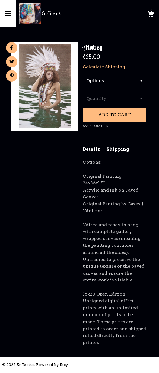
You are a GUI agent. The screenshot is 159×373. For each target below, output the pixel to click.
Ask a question (96, 126)
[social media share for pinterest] (11, 76)
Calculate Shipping (104, 66)
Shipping (117, 149)
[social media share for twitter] (11, 62)
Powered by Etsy (52, 364)
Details (91, 149)
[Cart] (151, 15)
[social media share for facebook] (11, 48)
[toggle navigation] (8, 13)
